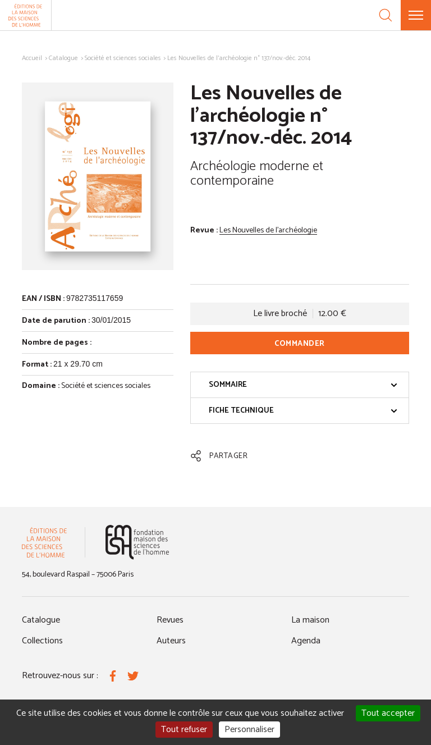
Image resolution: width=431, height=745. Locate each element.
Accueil (32, 58)
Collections (42, 640)
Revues (170, 620)
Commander (299, 343)
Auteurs (171, 640)
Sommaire (303, 384)
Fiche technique (303, 410)
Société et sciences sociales (123, 58)
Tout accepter (388, 713)
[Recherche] (385, 15)
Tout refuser (184, 729)
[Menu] (416, 15)
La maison (310, 620)
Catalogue (63, 58)
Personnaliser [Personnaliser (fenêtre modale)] (249, 729)
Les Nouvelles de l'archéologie (268, 230)
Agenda (305, 640)
